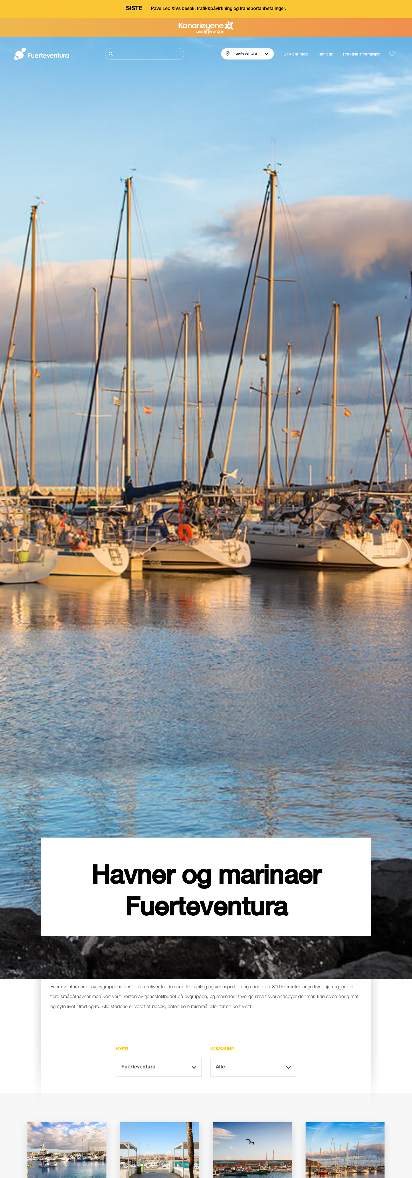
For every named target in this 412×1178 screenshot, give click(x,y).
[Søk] (144, 54)
